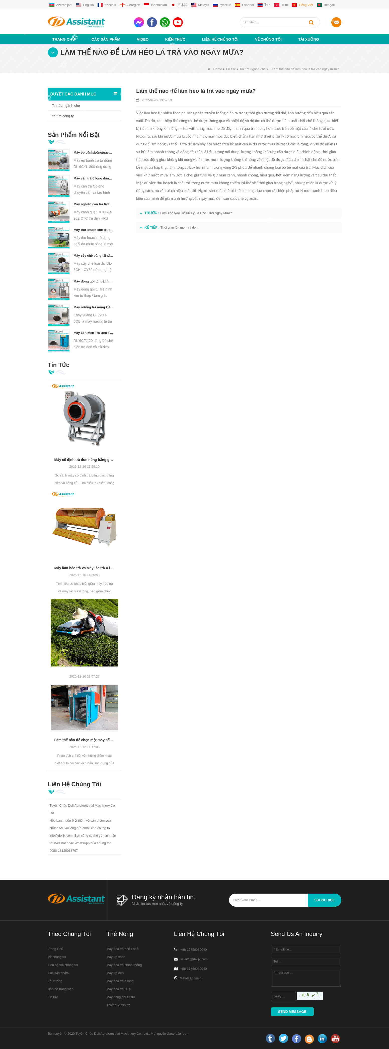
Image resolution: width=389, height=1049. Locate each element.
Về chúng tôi (268, 39)
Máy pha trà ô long (120, 981)
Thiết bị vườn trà (119, 1005)
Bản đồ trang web (60, 989)
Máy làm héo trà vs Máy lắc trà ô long (84, 568)
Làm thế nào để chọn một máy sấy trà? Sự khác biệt (84, 740)
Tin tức (231, 69)
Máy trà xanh (116, 957)
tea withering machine (201, 128)
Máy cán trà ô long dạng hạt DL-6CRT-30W (93, 178)
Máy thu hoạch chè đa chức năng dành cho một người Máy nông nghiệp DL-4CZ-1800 (93, 230)
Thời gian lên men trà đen (178, 227)
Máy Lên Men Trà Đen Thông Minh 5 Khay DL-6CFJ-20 (93, 333)
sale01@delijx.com (194, 959)
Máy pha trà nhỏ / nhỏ (123, 949)
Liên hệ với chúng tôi (63, 965)
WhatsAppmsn (191, 978)
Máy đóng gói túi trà (121, 997)
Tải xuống (308, 39)
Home (215, 69)
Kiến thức (175, 39)
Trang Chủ (63, 39)
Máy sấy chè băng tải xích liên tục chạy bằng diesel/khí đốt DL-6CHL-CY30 (93, 255)
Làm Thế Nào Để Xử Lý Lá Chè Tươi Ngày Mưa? (196, 213)
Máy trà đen (115, 973)
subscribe (324, 900)
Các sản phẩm (106, 39)
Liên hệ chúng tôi (220, 39)
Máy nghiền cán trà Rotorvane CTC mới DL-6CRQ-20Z (93, 204)
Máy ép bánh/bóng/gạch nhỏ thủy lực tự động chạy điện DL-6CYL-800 (93, 152)
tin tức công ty (63, 116)
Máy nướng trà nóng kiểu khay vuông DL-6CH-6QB (93, 307)
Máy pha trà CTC (119, 989)
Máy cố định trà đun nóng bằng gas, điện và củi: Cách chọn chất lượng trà (84, 460)
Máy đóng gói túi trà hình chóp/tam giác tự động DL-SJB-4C (93, 281)
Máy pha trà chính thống (124, 965)
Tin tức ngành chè (252, 69)
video (143, 39)
